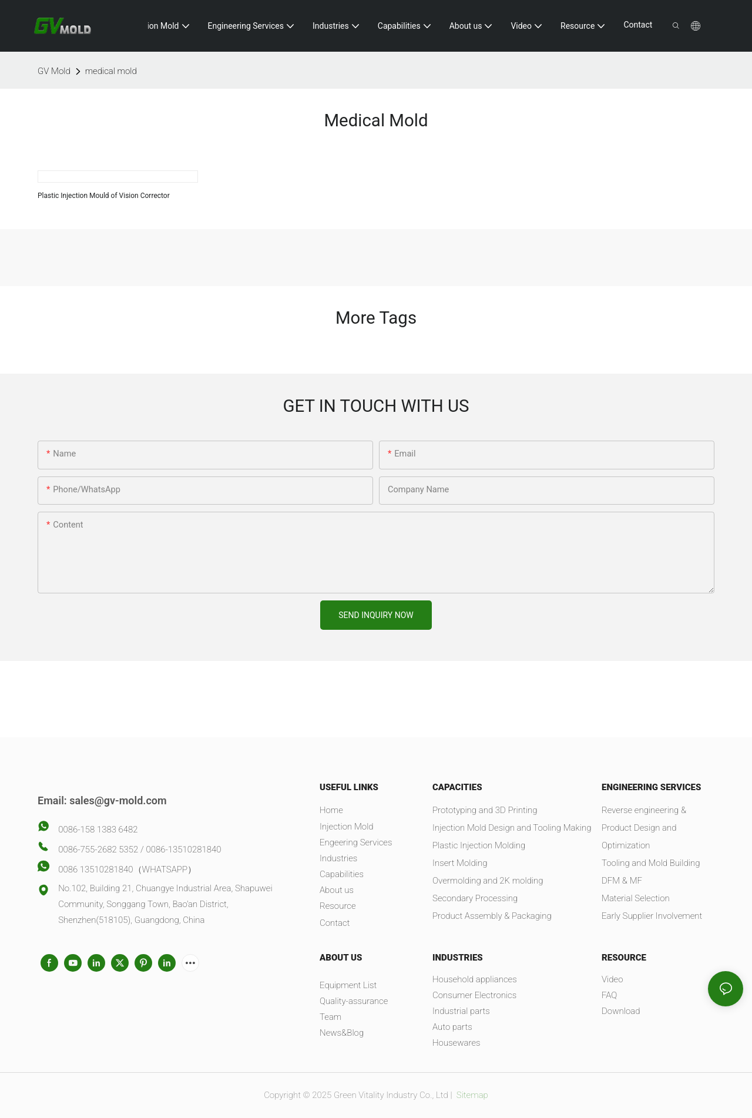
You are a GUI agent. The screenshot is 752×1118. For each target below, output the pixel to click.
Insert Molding (459, 863)
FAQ (609, 995)
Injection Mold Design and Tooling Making (511, 827)
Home (331, 810)
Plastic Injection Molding (478, 845)
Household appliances (474, 979)
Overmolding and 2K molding (487, 880)
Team (330, 1017)
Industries (338, 858)
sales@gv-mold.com (118, 800)
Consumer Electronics (474, 995)
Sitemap (471, 1095)
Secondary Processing (475, 898)
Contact (335, 923)
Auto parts (452, 1027)
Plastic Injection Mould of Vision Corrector (104, 196)
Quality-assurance (354, 1001)
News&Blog (342, 1033)
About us (337, 890)
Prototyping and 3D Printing (485, 810)
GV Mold (54, 71)
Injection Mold (347, 826)
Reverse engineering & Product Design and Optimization (644, 828)
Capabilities (342, 874)
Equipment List (348, 985)
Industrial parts (461, 1011)
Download (621, 1011)
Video (612, 979)
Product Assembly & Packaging (492, 916)
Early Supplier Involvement (652, 916)
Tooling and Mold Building (651, 863)
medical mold (111, 71)
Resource (338, 906)
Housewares (456, 1043)
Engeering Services (356, 842)
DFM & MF (622, 880)
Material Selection (636, 898)
